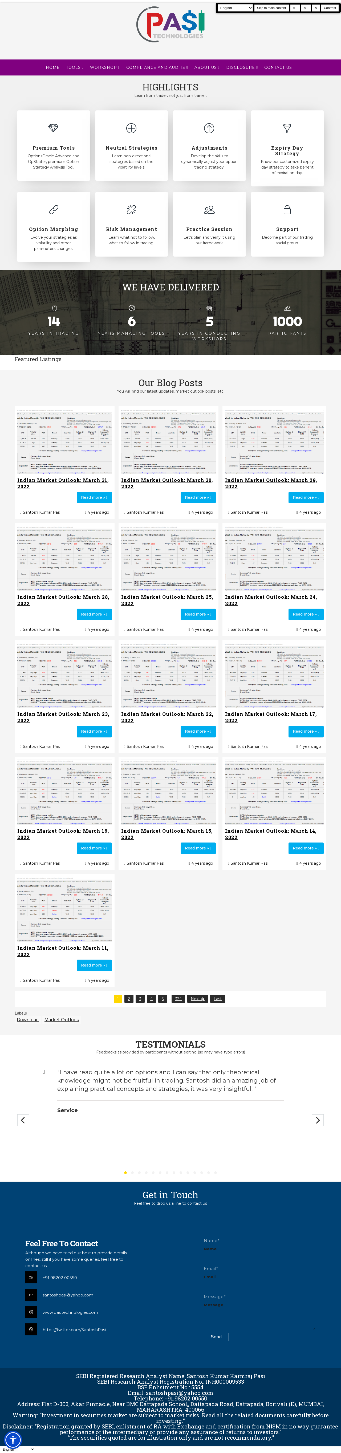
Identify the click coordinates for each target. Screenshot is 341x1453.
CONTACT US (278, 67)
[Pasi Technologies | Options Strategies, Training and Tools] (170, 44)
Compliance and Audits (155, 67)
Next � (198, 998)
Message (213, 1304)
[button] (13, 1440)
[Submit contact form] (216, 1337)
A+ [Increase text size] (295, 8)
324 (178, 998)
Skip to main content (271, 8)
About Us (205, 67)
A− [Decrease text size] (306, 8)
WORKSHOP (103, 67)
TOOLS (73, 67)
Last (218, 998)
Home (53, 67)
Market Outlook (61, 1019)
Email (210, 1276)
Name (210, 1248)
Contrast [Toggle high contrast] (330, 8)
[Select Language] (235, 7)
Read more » (93, 497)
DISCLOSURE (240, 67)
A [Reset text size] (316, 8)
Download (28, 1019)
